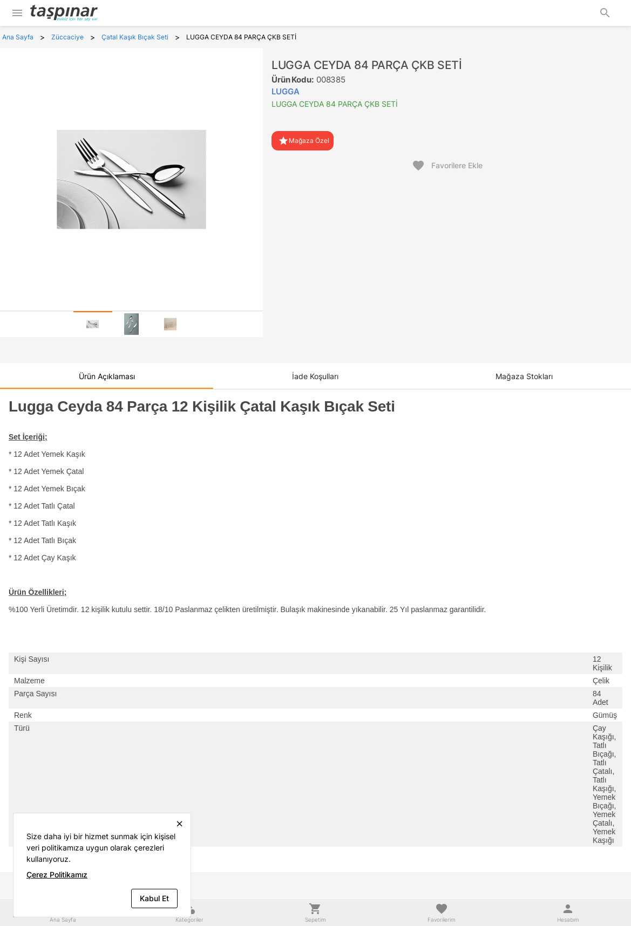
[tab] (92, 324)
